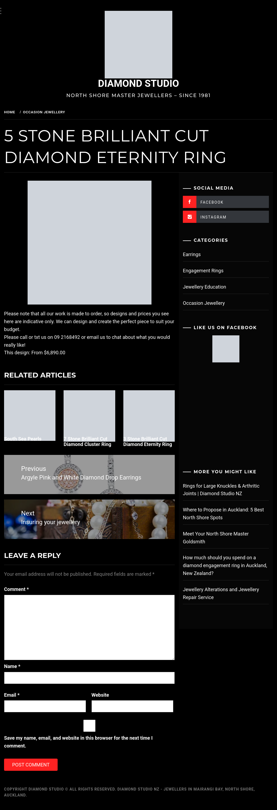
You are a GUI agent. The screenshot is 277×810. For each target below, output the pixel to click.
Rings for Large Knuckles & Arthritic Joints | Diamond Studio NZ (226, 490)
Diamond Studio (145, 83)
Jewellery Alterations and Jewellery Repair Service (226, 593)
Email (25, 698)
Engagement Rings (208, 270)
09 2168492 (81, 337)
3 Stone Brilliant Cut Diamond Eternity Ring (153, 444)
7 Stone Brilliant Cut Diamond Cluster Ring (98, 441)
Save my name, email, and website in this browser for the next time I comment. (92, 745)
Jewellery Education (209, 287)
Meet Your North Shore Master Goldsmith (220, 537)
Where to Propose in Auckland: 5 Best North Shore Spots (228, 513)
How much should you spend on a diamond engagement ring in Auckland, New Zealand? (224, 565)
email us (109, 337)
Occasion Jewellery (209, 303)
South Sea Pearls (36, 439)
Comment (30, 593)
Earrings (197, 254)
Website (109, 698)
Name (26, 670)
